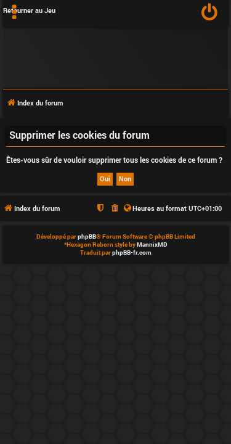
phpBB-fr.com (132, 253)
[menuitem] (210, 13)
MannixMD (152, 244)
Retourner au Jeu (29, 10)
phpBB (87, 236)
